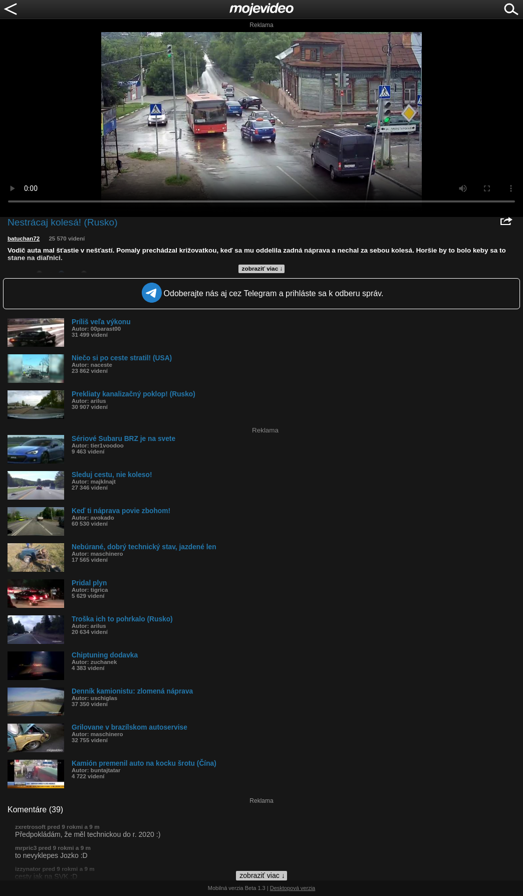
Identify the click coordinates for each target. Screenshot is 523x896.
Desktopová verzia (293, 888)
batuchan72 (24, 239)
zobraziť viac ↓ (262, 268)
